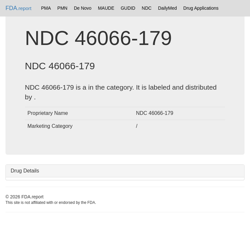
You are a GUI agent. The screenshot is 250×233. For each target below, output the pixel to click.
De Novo (82, 8)
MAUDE (106, 8)
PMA (46, 8)
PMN (62, 8)
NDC (146, 8)
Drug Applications (201, 8)
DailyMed (167, 8)
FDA (18, 8)
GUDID (128, 8)
